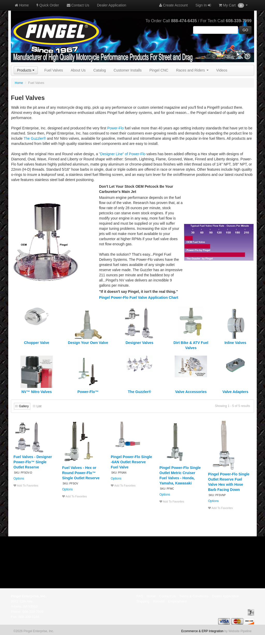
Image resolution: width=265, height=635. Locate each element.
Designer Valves (139, 343)
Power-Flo (115, 128)
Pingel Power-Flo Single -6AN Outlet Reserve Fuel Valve (131, 462)
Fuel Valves (53, 70)
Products (25, 70)
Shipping (143, 601)
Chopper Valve (36, 343)
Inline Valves (235, 343)
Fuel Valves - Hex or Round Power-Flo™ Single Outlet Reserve (81, 473)
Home (22, 5)
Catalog (99, 70)
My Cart (233, 5)
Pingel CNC (158, 70)
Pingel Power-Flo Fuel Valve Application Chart (138, 297)
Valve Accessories (191, 392)
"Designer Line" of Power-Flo (122, 154)
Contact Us (78, 5)
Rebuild (158, 601)
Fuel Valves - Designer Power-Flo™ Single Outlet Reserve (32, 462)
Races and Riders (192, 70)
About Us (78, 70)
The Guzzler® (35, 138)
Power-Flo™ (88, 392)
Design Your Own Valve (88, 343)
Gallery (24, 406)
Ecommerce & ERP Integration (202, 631)
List (38, 406)
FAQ (139, 596)
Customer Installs (128, 70)
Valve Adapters (235, 392)
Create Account (173, 5)
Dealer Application (111, 5)
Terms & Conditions (194, 596)
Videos (221, 70)
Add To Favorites (25, 485)
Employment (177, 601)
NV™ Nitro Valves (36, 392)
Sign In (203, 5)
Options (18, 478)
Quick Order (47, 5)
